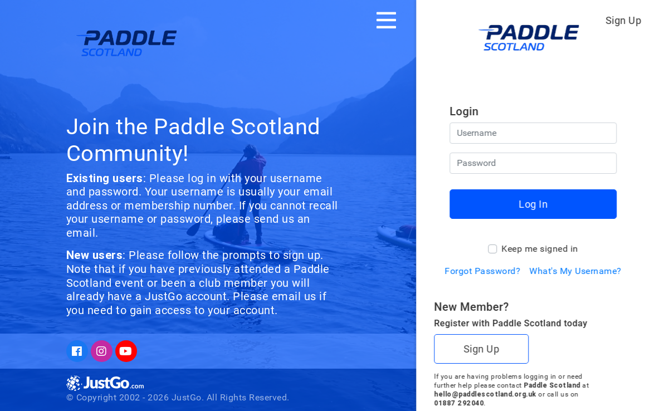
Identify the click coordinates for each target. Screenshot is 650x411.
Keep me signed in (539, 248)
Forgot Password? (482, 271)
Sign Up (623, 20)
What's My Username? (575, 271)
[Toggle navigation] (386, 20)
